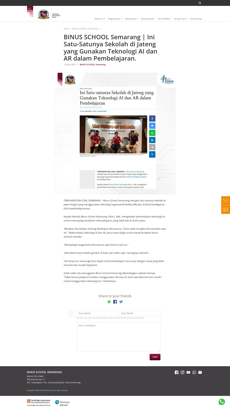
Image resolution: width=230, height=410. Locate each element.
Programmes (114, 18)
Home (66, 28)
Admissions (130, 18)
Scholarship (196, 18)
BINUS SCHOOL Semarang (85, 28)
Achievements (148, 18)
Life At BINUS (164, 18)
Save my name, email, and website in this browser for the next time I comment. (112, 318)
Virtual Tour (180, 18)
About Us (98, 18)
